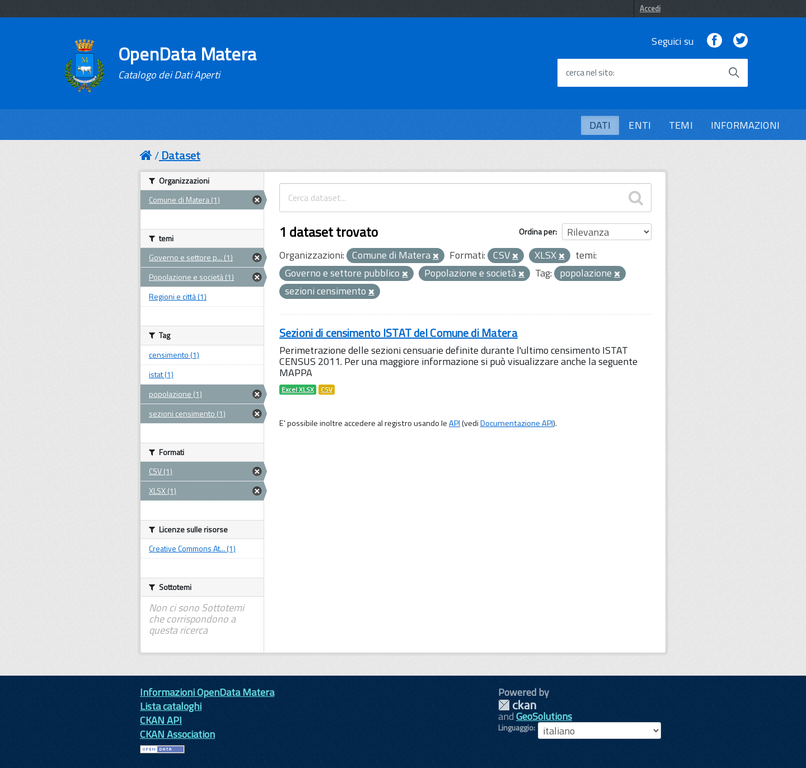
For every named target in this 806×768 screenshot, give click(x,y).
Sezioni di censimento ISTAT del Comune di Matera (398, 332)
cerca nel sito (589, 72)
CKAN (517, 705)
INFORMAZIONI (745, 125)
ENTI (640, 125)
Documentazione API (516, 423)
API (454, 423)
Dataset (180, 155)
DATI (600, 125)
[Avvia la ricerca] (734, 73)
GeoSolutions (544, 716)
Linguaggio (515, 727)
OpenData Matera (187, 63)
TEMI (681, 125)
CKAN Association (177, 734)
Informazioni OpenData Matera (207, 692)
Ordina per (537, 231)
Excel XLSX (298, 390)
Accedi (650, 8)
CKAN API (161, 720)
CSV (326, 390)
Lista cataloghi (171, 706)
